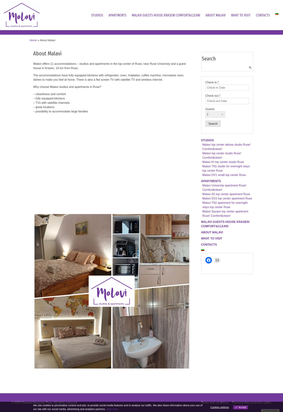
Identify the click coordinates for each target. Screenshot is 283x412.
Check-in (212, 82)
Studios (97, 15)
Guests (210, 109)
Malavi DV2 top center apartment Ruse (227, 198)
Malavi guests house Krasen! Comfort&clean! (166, 15)
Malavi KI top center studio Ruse (223, 162)
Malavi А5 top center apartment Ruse (226, 194)
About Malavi (216, 15)
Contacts (263, 15)
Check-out (213, 95)
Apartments (117, 15)
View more (112, 409)
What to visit (241, 15)
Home (33, 40)
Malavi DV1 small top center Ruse (224, 174)
